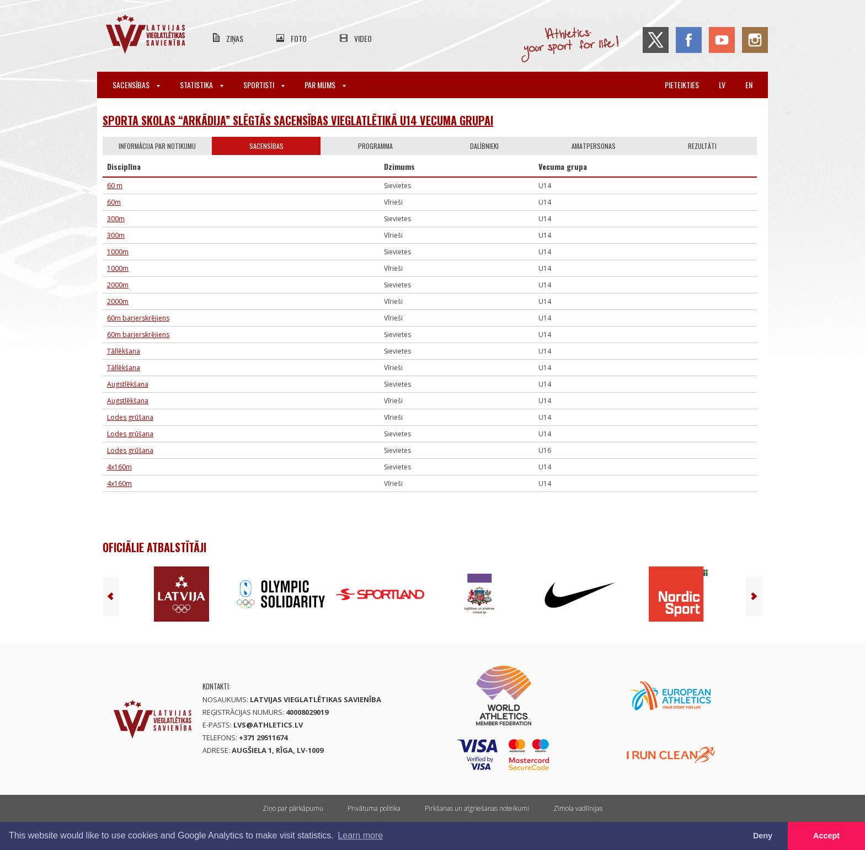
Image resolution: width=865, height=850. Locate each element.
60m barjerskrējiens (138, 318)
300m (116, 218)
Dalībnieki (484, 146)
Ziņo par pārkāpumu (293, 808)
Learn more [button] (360, 835)
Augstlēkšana (127, 384)
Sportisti (264, 84)
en (748, 84)
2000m (118, 285)
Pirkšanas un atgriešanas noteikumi (477, 808)
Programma (375, 146)
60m (114, 202)
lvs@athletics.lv (268, 725)
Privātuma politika (374, 808)
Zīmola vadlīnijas (577, 808)
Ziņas (234, 38)
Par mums (325, 84)
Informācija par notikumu (157, 146)
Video (363, 38)
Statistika (201, 84)
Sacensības (136, 84)
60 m (114, 185)
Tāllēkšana (123, 351)
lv (722, 84)
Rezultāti (702, 146)
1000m (118, 251)
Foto (299, 38)
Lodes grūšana (130, 417)
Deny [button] (762, 835)
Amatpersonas (594, 146)
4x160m (119, 467)
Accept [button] (826, 835)
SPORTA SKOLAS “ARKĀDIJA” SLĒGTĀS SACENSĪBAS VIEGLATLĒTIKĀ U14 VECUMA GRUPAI (298, 120)
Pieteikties (682, 84)
